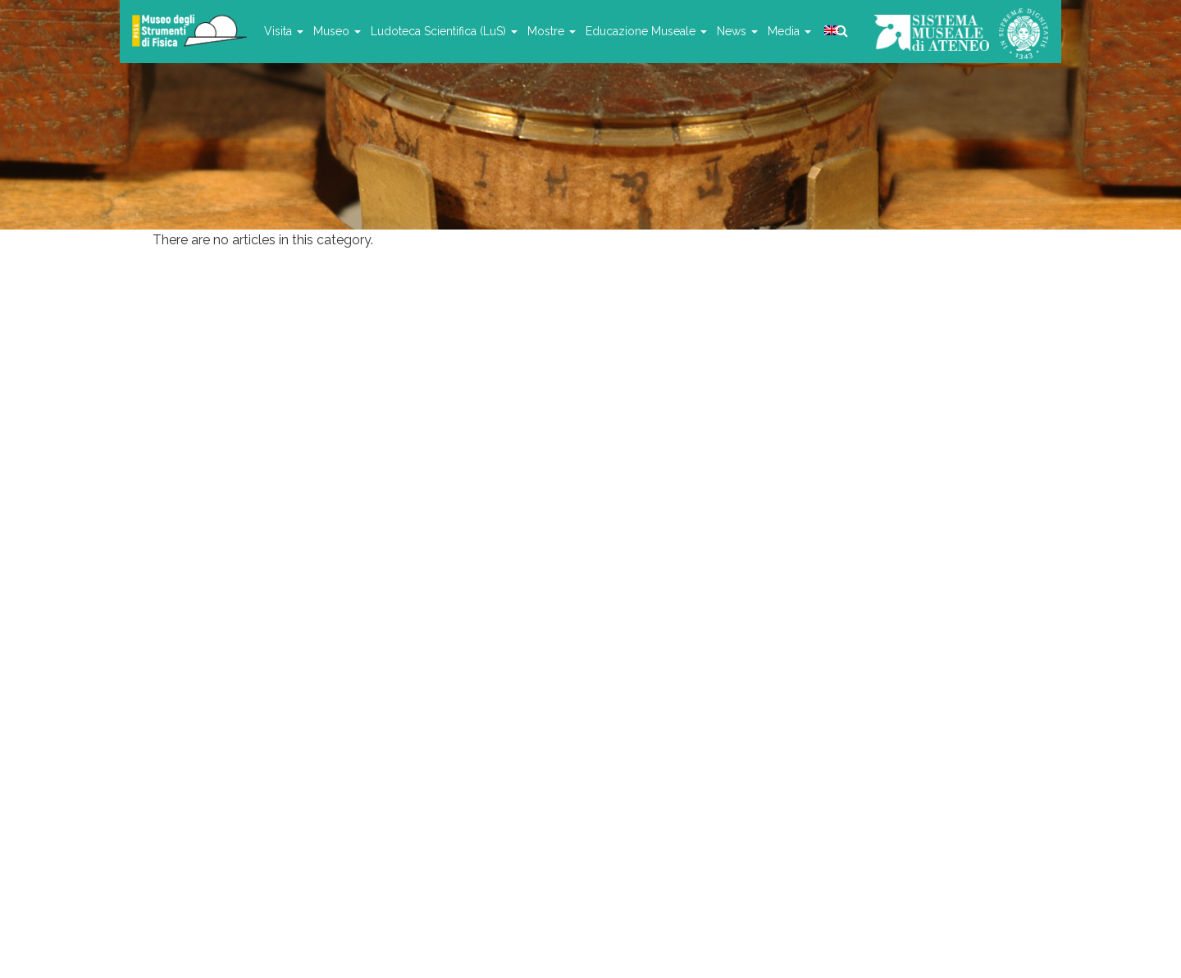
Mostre (551, 31)
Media (789, 31)
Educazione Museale (646, 31)
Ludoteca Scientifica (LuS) (444, 31)
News (737, 31)
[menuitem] (830, 31)
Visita (283, 31)
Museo (337, 31)
